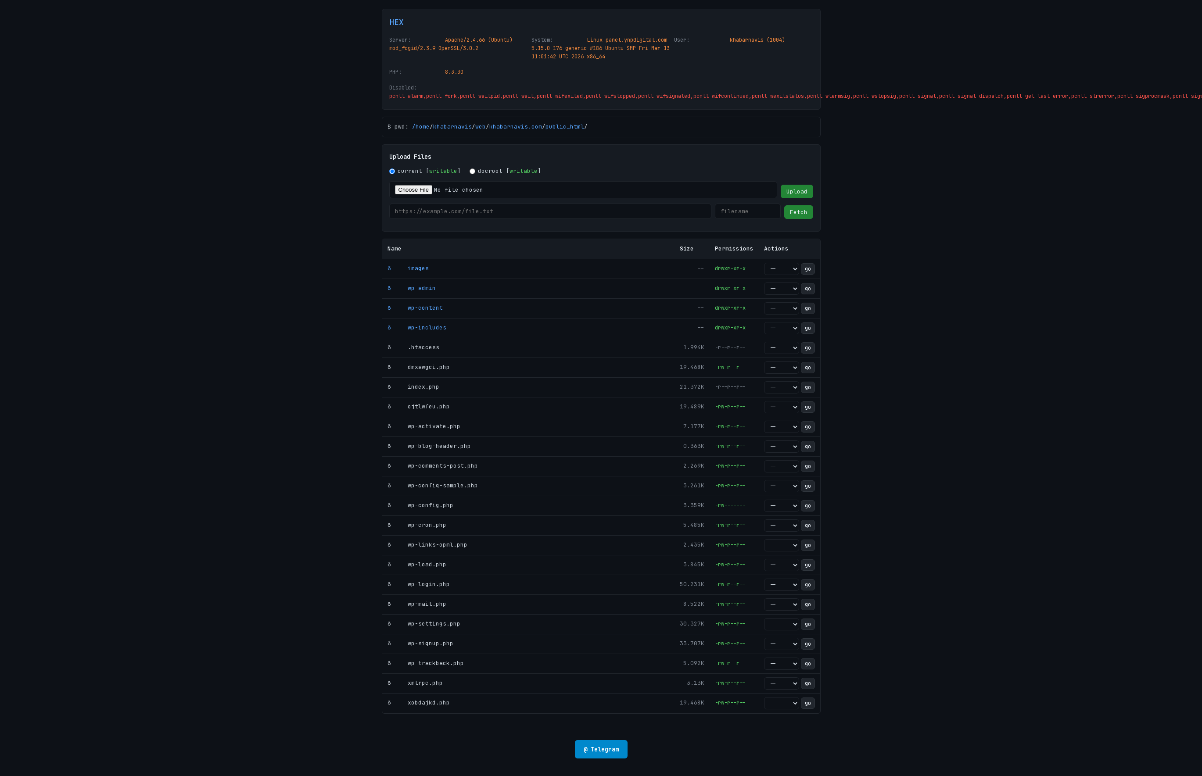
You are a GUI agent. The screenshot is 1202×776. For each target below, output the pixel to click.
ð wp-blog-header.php (429, 446)
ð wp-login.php (419, 584)
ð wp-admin (412, 288)
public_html (564, 126)
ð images (408, 268)
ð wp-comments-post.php (433, 465)
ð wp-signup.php (420, 643)
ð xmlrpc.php (415, 683)
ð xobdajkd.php (419, 702)
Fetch (798, 212)
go (808, 268)
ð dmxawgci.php (419, 367)
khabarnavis (452, 126)
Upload (796, 191)
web (480, 126)
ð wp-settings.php (424, 623)
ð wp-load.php (417, 564)
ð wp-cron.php (417, 525)
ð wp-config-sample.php (433, 485)
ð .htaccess (413, 347)
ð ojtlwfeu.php (419, 406)
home (423, 126)
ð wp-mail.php (417, 604)
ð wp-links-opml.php (427, 544)
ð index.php (413, 386)
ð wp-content (415, 307)
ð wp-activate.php (424, 426)
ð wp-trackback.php (426, 663)
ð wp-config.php (420, 505)
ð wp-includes (417, 327)
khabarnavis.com (515, 126)
